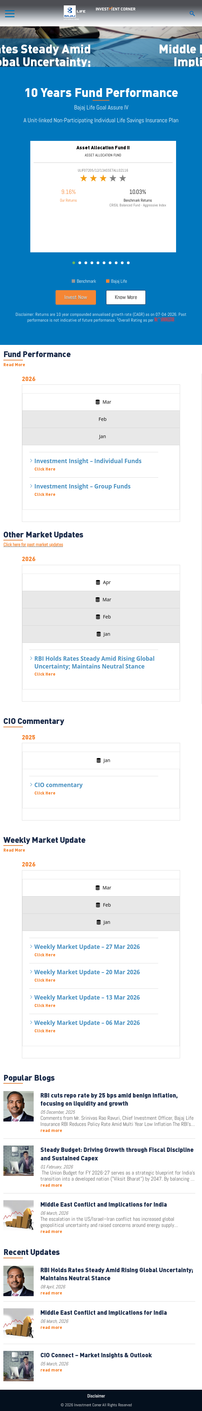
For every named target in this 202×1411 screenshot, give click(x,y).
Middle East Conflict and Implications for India (103, 1204)
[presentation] (102, 402)
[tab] (102, 402)
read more (51, 1130)
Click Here (45, 469)
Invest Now (75, 297)
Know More (126, 297)
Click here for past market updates (33, 544)
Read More (14, 364)
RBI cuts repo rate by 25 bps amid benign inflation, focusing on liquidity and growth (109, 1099)
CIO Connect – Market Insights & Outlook (96, 1355)
